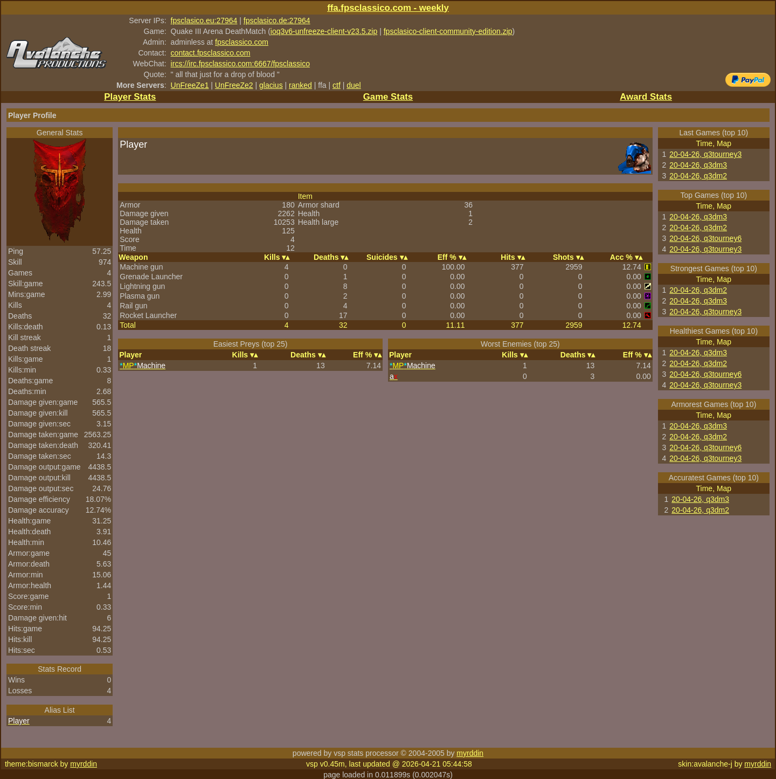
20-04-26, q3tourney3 (705, 154)
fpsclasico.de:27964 (277, 20)
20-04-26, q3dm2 (698, 175)
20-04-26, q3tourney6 (705, 238)
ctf (336, 85)
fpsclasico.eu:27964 (204, 20)
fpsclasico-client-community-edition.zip (448, 31)
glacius (271, 85)
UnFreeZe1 (190, 85)
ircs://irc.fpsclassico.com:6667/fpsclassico (240, 63)
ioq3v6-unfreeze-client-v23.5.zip (324, 31)
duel (354, 85)
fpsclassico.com (241, 42)
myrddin (469, 753)
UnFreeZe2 (234, 85)
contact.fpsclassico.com (211, 53)
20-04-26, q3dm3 (698, 165)
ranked (300, 85)
